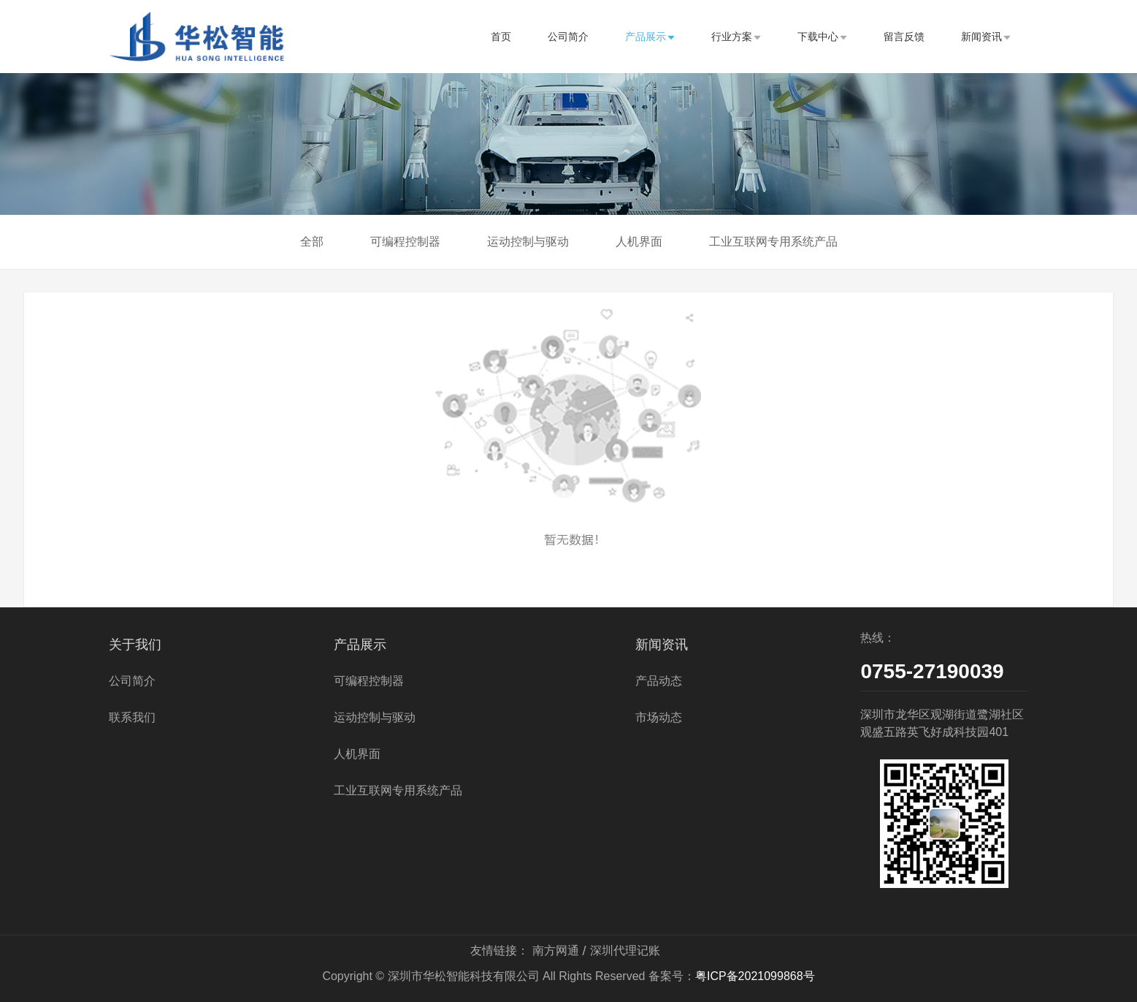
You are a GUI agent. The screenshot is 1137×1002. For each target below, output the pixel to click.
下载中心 (822, 36)
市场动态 (658, 717)
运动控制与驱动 (528, 241)
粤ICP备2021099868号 (755, 976)
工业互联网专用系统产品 (773, 241)
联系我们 (132, 717)
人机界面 (639, 241)
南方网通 (555, 950)
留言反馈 (904, 36)
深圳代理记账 (625, 950)
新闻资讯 (986, 36)
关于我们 (135, 644)
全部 (312, 241)
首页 (501, 36)
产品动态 (658, 681)
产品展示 (650, 36)
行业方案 (736, 36)
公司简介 (568, 36)
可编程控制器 (405, 241)
